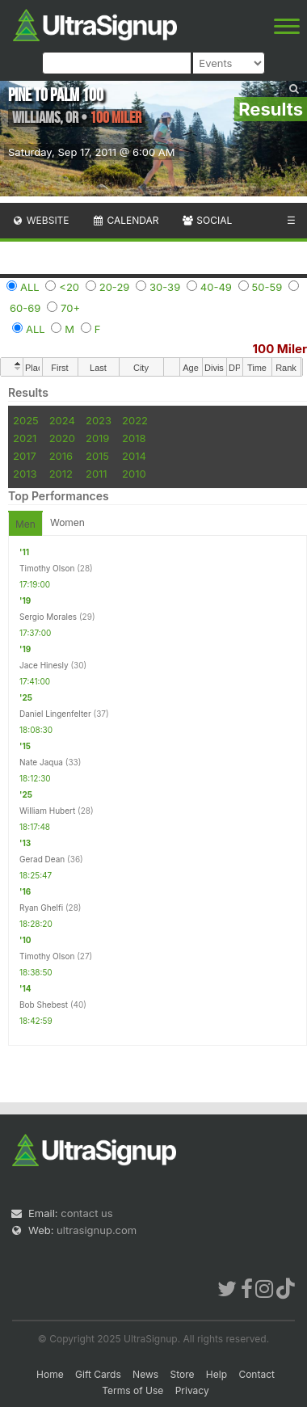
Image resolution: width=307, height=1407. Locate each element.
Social (206, 220)
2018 (133, 438)
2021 (24, 438)
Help (216, 1374)
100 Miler (280, 348)
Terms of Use (132, 1390)
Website (40, 220)
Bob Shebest (43, 1004)
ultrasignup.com (97, 1230)
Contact (256, 1374)
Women (67, 522)
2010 (134, 473)
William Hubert (47, 810)
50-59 (267, 286)
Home (50, 1374)
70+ (70, 307)
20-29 (114, 286)
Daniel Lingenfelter (55, 713)
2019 (97, 438)
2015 (97, 455)
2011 (96, 473)
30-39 (164, 286)
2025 (26, 420)
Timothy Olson (46, 568)
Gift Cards (98, 1374)
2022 (135, 420)
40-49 (216, 286)
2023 (98, 420)
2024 (62, 420)
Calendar (125, 220)
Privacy (192, 1390)
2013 (24, 473)
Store (182, 1374)
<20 (69, 286)
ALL (30, 286)
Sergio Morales (48, 616)
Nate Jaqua (41, 762)
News (145, 1374)
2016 (61, 455)
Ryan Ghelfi (41, 907)
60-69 (25, 307)
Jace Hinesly (44, 665)
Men (25, 524)
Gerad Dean (42, 859)
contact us (86, 1213)
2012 (61, 473)
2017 (24, 455)
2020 (62, 438)
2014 (134, 455)
